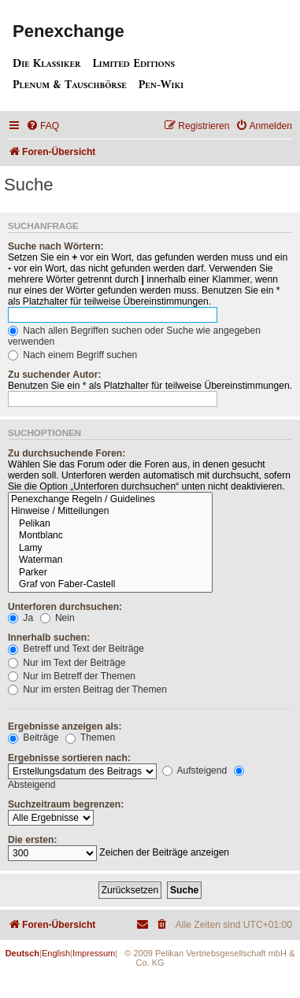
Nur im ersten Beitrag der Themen (87, 689)
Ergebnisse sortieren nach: (69, 757)
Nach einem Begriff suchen (72, 354)
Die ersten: (32, 839)
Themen (90, 737)
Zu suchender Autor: (54, 374)
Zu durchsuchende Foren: (66, 453)
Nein (57, 617)
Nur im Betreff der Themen (71, 676)
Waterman (110, 560)
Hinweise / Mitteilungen (110, 511)
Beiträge (33, 737)
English (56, 953)
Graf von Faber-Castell (110, 584)
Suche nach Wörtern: (56, 246)
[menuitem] (42, 126)
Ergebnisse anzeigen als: (65, 726)
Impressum (93, 953)
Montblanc (110, 536)
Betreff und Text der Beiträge (76, 648)
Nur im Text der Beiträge (67, 662)
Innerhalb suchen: (49, 637)
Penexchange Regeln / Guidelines (110, 499)
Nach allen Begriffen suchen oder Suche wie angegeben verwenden (134, 336)
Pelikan (110, 524)
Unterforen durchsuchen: (65, 606)
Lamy (110, 548)
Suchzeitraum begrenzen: (66, 804)
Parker (110, 573)
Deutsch (22, 953)
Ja (20, 617)
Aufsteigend (195, 770)
